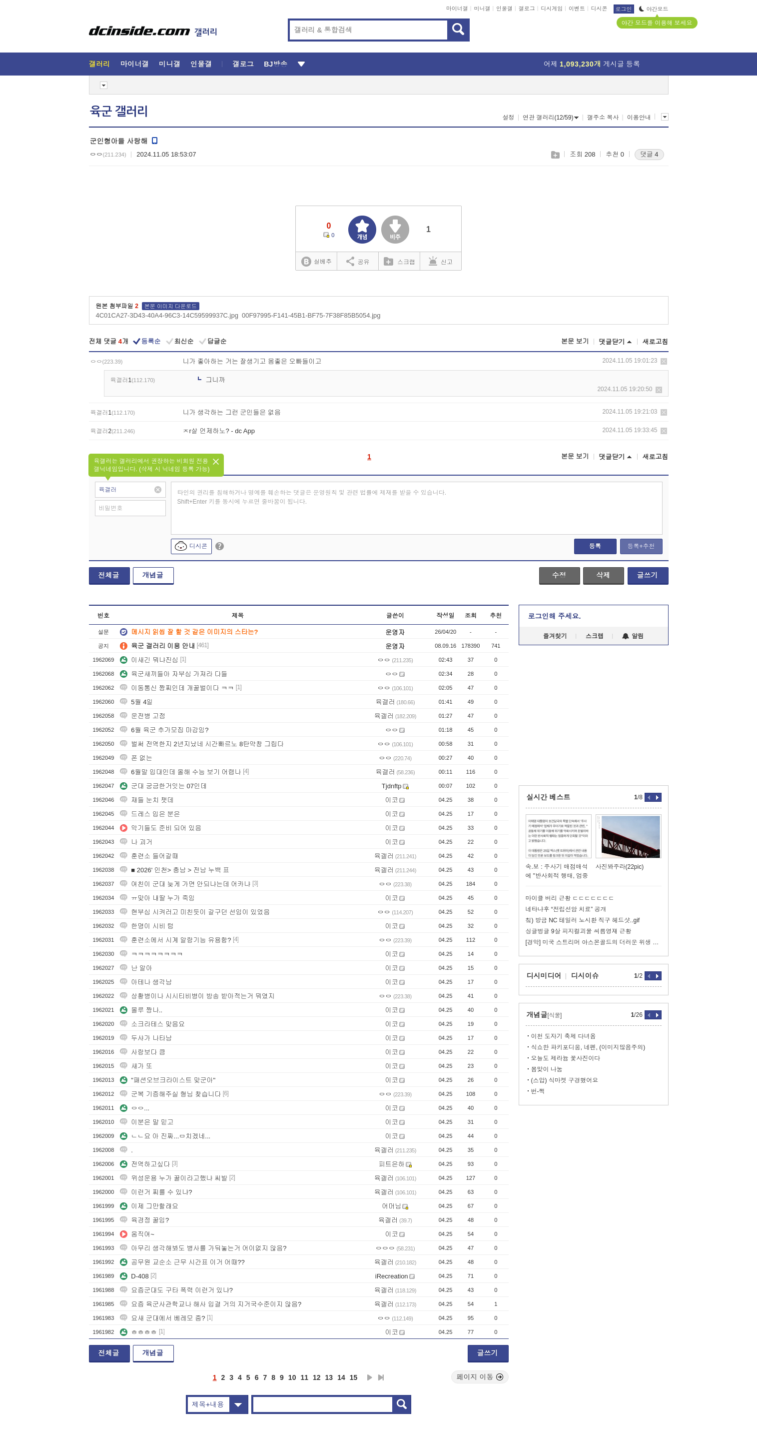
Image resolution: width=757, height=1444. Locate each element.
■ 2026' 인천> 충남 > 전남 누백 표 (174, 870)
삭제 (664, 361)
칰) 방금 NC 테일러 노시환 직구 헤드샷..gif (583, 920)
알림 (633, 636)
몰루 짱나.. (141, 1010)
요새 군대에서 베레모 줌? (162, 1318)
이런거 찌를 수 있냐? (156, 1192)
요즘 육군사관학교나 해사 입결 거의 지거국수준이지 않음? (210, 1304)
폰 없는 (136, 758)
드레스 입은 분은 (150, 814)
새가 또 (136, 1066)
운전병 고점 (142, 716)
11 (304, 1377)
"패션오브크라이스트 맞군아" (167, 1080)
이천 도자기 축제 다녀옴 (563, 1036)
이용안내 (639, 117)
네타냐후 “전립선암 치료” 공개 (566, 909)
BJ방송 (275, 64)
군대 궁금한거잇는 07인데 (163, 786)
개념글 (152, 575)
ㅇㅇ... (134, 1108)
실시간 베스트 (549, 797)
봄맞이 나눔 (547, 1069)
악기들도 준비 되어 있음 (160, 828)
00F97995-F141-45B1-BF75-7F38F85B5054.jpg (311, 315)
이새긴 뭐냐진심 (149, 660)
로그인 (624, 9)
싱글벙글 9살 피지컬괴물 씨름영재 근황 (579, 931)
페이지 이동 (480, 1377)
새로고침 (656, 342)
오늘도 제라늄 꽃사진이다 (566, 1058)
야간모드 (654, 9)
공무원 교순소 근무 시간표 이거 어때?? (182, 1262)
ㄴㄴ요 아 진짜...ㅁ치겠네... (165, 1136)
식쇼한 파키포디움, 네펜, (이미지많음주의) (588, 1047)
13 (329, 1377)
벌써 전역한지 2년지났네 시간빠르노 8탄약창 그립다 (202, 744)
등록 (595, 546)
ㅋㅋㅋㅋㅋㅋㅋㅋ (151, 954)
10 (292, 1377)
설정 (509, 117)
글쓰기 (647, 575)
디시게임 (552, 9)
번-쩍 (538, 1091)
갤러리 (99, 64)
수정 (559, 575)
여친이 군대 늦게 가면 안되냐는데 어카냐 (185, 884)
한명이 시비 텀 (146, 926)
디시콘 (599, 9)
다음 (370, 1377)
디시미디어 (544, 976)
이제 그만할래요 (149, 1206)
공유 (358, 261)
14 (341, 1377)
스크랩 (555, 155)
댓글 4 (649, 154)
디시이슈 (585, 976)
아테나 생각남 (146, 982)
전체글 (108, 575)
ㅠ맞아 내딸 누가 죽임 (157, 898)
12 (317, 1377)
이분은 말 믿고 (146, 1122)
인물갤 (504, 9)
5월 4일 (136, 702)
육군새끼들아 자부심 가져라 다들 (173, 674)
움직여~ (137, 1234)
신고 (441, 261)
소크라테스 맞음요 (152, 1024)
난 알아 (136, 968)
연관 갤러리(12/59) (551, 117)
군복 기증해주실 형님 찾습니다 (170, 1094)
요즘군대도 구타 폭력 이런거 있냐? (176, 1290)
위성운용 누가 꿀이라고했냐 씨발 (173, 1178)
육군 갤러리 (119, 112)
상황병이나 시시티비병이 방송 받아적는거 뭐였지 (197, 996)
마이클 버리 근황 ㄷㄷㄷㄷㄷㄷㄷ (570, 898)
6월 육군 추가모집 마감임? (164, 730)
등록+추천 (641, 546)
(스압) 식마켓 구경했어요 (565, 1080)
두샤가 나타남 (146, 1038)
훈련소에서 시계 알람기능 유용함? (175, 940)
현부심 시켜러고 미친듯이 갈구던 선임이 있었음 (195, 912)
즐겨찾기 (555, 636)
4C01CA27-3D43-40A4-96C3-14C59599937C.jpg (167, 315)
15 (354, 1377)
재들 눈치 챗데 (146, 800)
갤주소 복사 (603, 117)
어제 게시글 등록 (592, 64)
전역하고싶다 (145, 1164)
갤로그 (527, 9)
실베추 (316, 262)
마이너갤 (457, 9)
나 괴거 (136, 842)
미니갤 (482, 9)
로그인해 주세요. (554, 616)
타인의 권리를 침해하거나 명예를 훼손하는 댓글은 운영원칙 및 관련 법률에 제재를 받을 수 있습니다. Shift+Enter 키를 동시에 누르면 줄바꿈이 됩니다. (312, 497)
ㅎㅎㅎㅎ (138, 1332)
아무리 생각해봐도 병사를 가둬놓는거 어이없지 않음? (203, 1248)
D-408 (134, 1276)
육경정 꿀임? (144, 1220)
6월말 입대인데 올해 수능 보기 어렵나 (180, 772)
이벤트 (577, 9)
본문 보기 (575, 341)
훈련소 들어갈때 (149, 856)
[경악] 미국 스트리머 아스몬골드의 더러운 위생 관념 (594, 942)
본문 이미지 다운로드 (170, 306)
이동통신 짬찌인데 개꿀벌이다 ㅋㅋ (177, 688)
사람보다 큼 (142, 1052)
